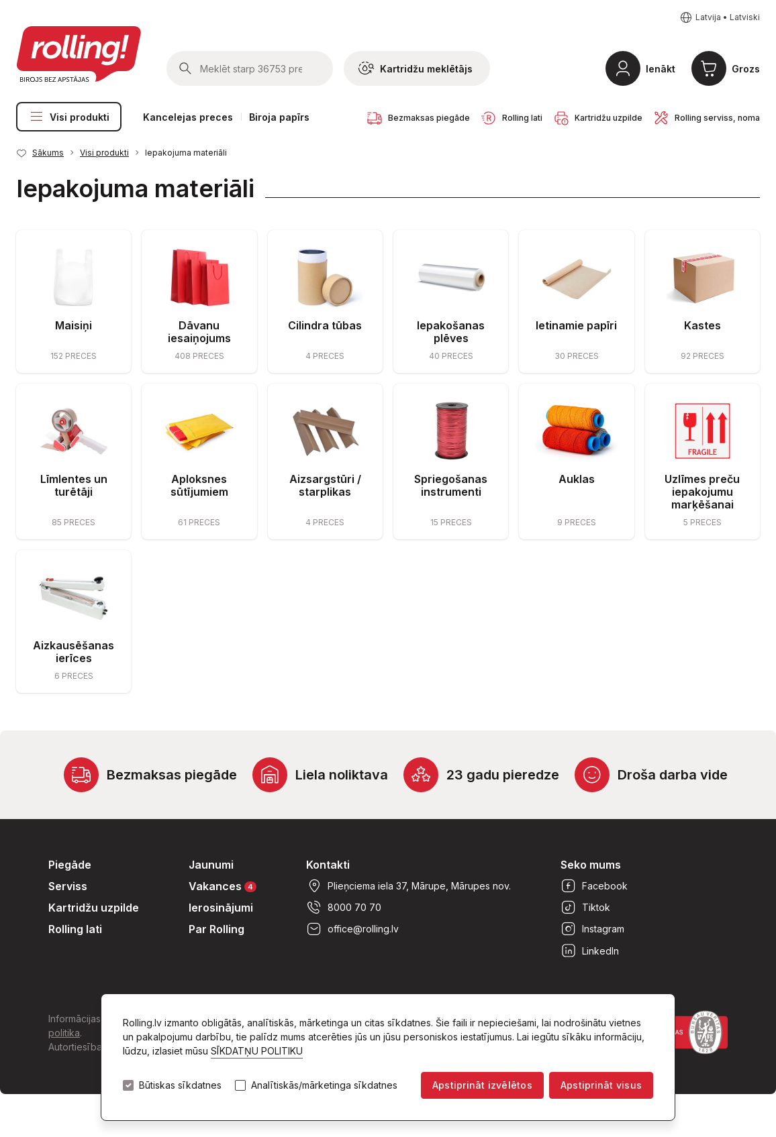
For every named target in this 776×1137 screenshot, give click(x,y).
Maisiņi (73, 325)
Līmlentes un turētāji (73, 485)
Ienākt (660, 68)
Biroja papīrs (279, 117)
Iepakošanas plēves (451, 332)
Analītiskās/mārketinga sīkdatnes (324, 1085)
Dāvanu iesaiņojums (199, 332)
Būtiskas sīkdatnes (180, 1085)
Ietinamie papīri (576, 325)
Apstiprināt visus (601, 1085)
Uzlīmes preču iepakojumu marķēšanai (702, 491)
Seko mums (591, 864)
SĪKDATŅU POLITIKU (257, 1051)
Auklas (577, 479)
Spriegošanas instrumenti (450, 485)
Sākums (48, 153)
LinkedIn (590, 950)
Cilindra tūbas (325, 325)
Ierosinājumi (221, 907)
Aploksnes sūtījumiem (199, 485)
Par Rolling (216, 929)
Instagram (592, 929)
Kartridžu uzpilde (93, 907)
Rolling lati (75, 929)
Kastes (702, 325)
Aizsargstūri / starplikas (325, 485)
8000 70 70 (343, 908)
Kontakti (328, 864)
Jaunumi (211, 864)
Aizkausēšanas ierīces (73, 652)
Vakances (222, 886)
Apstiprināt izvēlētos (482, 1085)
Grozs (746, 68)
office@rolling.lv (352, 929)
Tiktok (585, 908)
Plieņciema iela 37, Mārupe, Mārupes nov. (408, 886)
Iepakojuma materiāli (186, 153)
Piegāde (69, 864)
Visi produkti (68, 117)
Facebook (594, 886)
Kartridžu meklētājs (415, 68)
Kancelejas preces (188, 117)
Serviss (67, 886)
